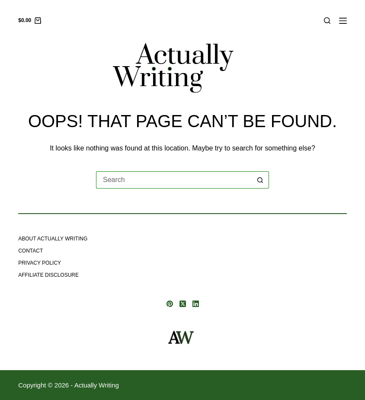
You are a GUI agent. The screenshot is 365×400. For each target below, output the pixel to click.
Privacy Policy (39, 263)
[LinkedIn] (195, 304)
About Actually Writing (52, 239)
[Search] (327, 20)
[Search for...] (174, 180)
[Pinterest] (169, 304)
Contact (30, 251)
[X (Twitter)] (182, 304)
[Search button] (260, 180)
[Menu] (343, 21)
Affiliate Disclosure (48, 275)
